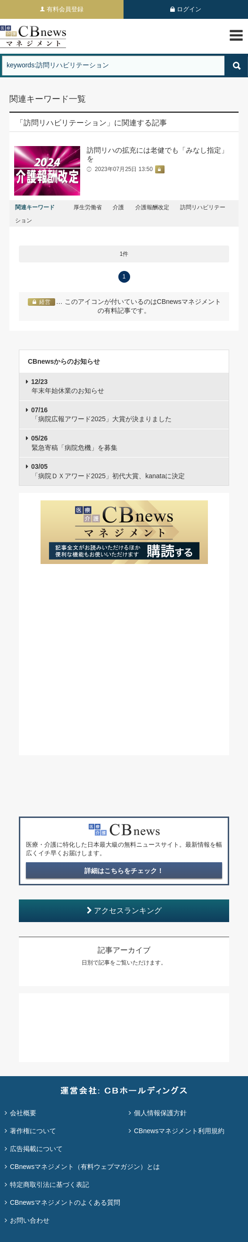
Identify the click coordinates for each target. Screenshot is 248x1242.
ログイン (189, 9)
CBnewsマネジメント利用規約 (179, 1131)
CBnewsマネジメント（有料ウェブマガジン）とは (85, 1166)
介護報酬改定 (152, 207)
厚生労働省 (88, 207)
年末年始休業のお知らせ (67, 386)
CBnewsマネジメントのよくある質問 (65, 1202)
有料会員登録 (65, 9)
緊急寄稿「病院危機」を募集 (74, 442)
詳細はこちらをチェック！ (124, 870)
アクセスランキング (124, 911)
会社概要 (23, 1113)
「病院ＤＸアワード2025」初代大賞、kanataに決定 (108, 471)
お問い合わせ (30, 1220)
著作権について (33, 1131)
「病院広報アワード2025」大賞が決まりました (101, 414)
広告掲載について (36, 1148)
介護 (118, 207)
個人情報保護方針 (160, 1113)
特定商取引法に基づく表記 (49, 1184)
